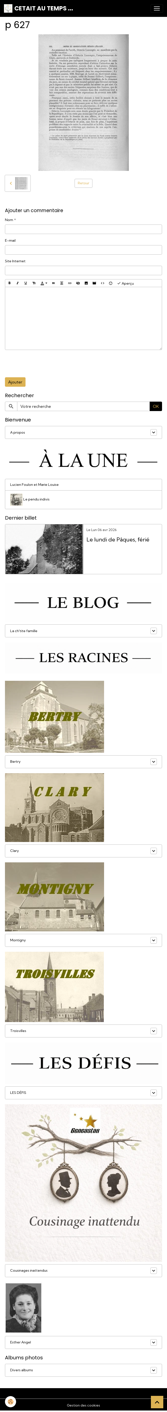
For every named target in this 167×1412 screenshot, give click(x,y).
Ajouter (15, 382)
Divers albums (21, 1370)
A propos (17, 432)
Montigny (18, 940)
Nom (9, 220)
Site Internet (15, 261)
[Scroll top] (157, 1402)
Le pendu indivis (30, 500)
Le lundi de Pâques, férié (117, 539)
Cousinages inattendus (29, 1270)
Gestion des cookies (83, 1405)
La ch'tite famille (23, 631)
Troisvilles (18, 1031)
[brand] (38, 8)
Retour (83, 183)
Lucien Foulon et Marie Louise (34, 484)
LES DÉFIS (18, 1092)
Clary (14, 850)
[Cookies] (10, 1401)
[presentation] (42, 363)
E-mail (10, 240)
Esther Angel (20, 1342)
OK (156, 406)
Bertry (15, 761)
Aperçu (125, 283)
